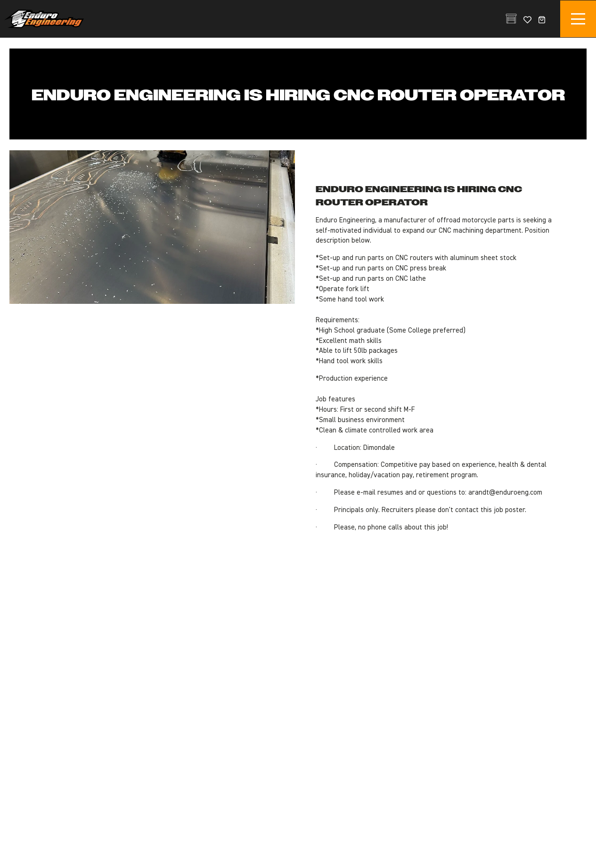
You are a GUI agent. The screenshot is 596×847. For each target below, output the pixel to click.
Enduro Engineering (43, 18)
